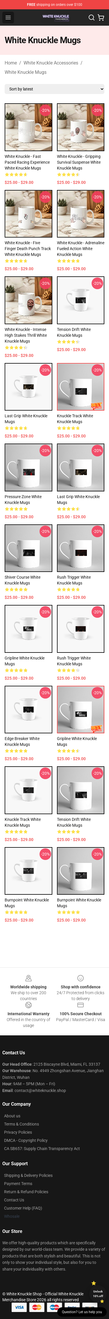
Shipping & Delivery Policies (28, 1175)
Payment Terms (18, 1183)
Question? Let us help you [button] (82, 1312)
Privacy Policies (18, 1132)
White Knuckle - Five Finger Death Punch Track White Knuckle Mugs (28, 248)
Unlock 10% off (98, 1294)
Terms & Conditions (21, 1124)
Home (11, 63)
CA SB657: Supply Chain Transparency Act (42, 1148)
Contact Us (14, 1200)
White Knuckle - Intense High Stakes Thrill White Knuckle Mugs (26, 335)
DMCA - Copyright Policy (26, 1140)
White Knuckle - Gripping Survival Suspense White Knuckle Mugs (79, 162)
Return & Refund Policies (26, 1191)
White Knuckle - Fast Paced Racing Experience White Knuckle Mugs (27, 162)
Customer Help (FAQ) (23, 1208)
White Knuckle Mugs (26, 72)
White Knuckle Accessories (51, 63)
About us (12, 1116)
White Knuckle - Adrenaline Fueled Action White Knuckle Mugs (80, 248)
